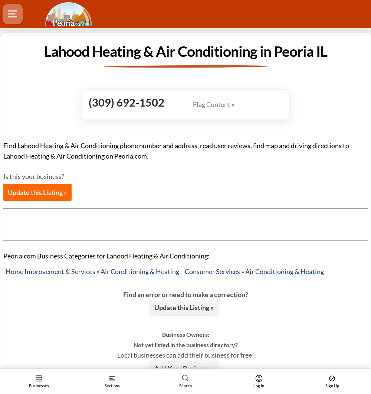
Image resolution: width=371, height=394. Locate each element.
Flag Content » (213, 104)
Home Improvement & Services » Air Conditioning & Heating (92, 271)
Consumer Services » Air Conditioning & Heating (254, 271)
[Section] (112, 381)
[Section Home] (39, 381)
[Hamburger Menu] (13, 14)
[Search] (185, 381)
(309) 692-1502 (126, 102)
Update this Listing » (37, 192)
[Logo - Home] (69, 14)
